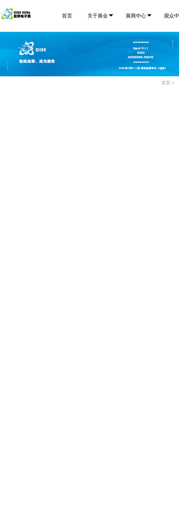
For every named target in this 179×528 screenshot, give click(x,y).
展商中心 (136, 15)
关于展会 (97, 15)
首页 (67, 15)
